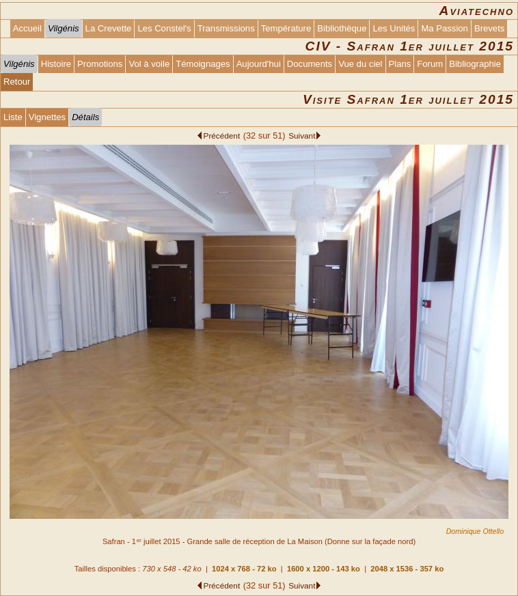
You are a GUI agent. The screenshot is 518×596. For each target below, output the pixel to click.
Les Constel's (164, 28)
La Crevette (108, 28)
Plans (400, 64)
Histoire (56, 64)
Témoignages (203, 64)
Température (286, 28)
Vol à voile (148, 64)
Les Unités (393, 28)
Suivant (301, 135)
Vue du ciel (360, 64)
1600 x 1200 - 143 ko (323, 569)
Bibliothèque (341, 28)
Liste (13, 117)
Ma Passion (444, 28)
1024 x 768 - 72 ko (244, 569)
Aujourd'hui (258, 64)
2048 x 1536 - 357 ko (407, 569)
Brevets (489, 28)
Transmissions (226, 28)
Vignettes (47, 117)
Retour (16, 81)
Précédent (222, 135)
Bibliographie (475, 64)
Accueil (27, 28)
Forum (430, 64)
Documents (309, 64)
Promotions (99, 64)
